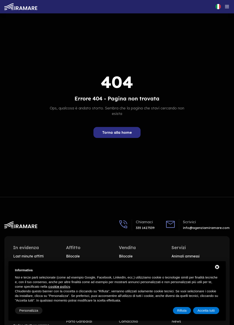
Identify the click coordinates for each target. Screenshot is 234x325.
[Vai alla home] (20, 6)
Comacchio (128, 321)
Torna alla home (117, 132)
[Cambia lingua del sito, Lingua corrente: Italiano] (218, 6)
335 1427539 (145, 228)
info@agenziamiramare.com (206, 228)
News (176, 321)
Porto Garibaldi (79, 321)
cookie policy (59, 286)
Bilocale (73, 256)
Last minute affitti (28, 256)
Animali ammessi (185, 256)
